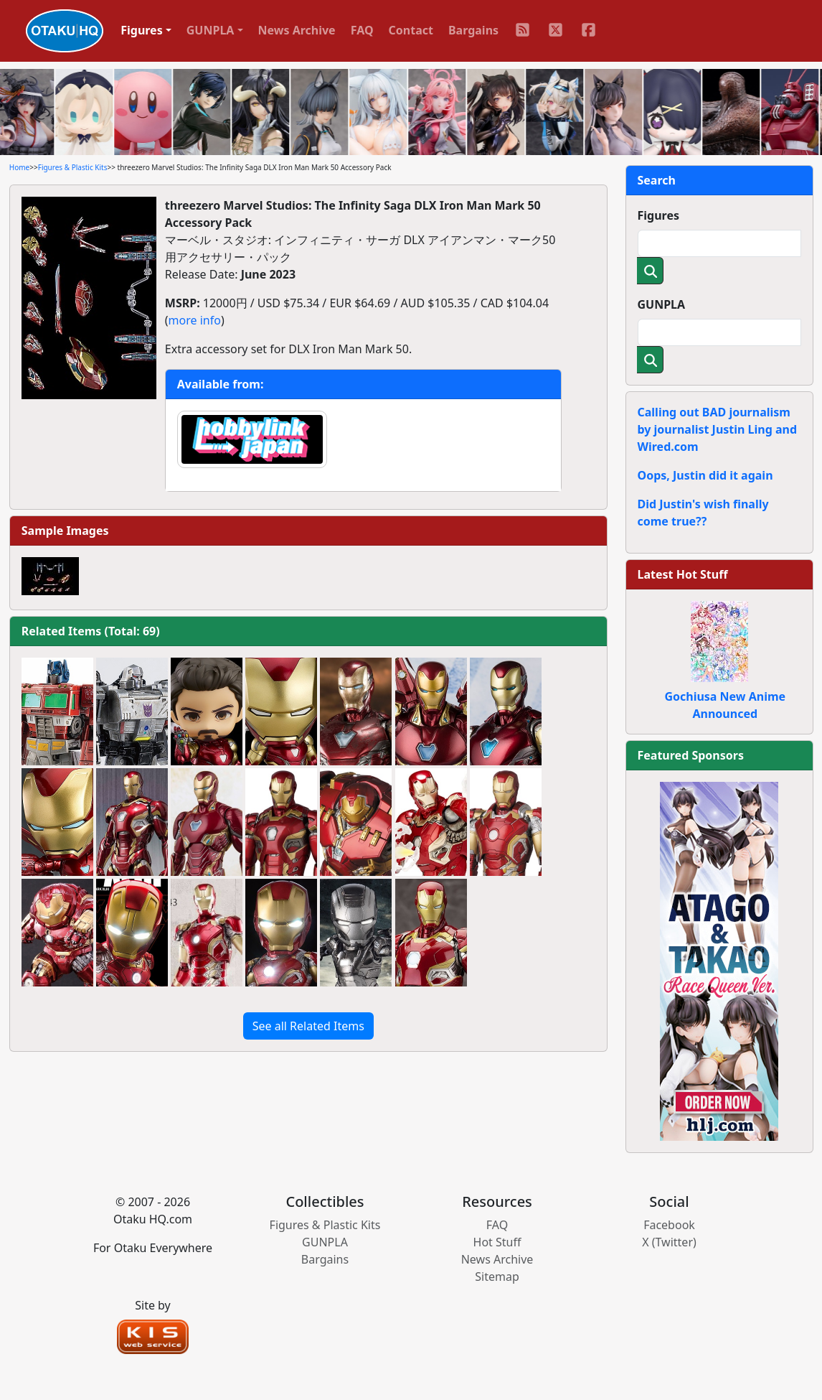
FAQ (362, 30)
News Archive (297, 30)
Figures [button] (142, 30)
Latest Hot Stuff (683, 574)
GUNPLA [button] (210, 30)
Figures (659, 215)
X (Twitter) (669, 1242)
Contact (411, 30)
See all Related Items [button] (308, 1026)
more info (195, 320)
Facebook (669, 1225)
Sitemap (497, 1276)
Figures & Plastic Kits (73, 167)
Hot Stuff (497, 1242)
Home (19, 167)
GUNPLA (662, 304)
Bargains (473, 30)
